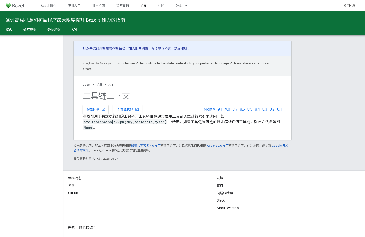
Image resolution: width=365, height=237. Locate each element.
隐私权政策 (87, 227)
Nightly (209, 109)
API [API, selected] (74, 30)
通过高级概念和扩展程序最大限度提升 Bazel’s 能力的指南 (65, 20)
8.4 (257, 109)
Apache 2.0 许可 (218, 145)
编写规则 (29, 30)
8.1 (279, 109)
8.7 (235, 109)
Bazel (86, 84)
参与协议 (164, 48)
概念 (9, 30)
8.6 (242, 109)
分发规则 (54, 30)
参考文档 (122, 5)
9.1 (220, 109)
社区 (161, 5)
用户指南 (98, 5)
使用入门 (74, 5)
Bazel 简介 (48, 5)
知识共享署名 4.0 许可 (146, 145)
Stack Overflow (228, 208)
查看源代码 (128, 109)
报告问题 (96, 109)
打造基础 (89, 48)
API (110, 84)
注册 (184, 48)
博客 (71, 185)
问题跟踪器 (225, 193)
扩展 (99, 84)
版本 (179, 5)
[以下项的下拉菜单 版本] (188, 5)
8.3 (264, 109)
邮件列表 (141, 48)
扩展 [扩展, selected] (143, 5)
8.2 (272, 109)
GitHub (350, 5)
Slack (221, 200)
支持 (220, 185)
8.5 (249, 109)
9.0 (227, 109)
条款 (71, 227)
